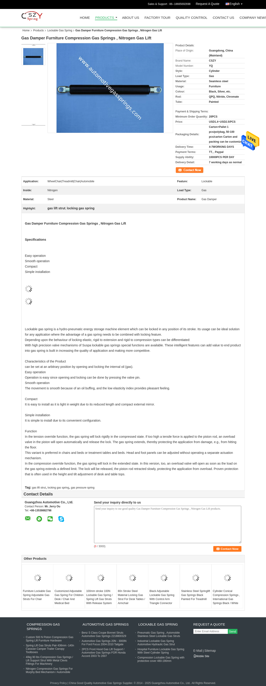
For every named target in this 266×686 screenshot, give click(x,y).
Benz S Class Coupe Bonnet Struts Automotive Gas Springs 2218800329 (104, 634)
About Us (130, 17)
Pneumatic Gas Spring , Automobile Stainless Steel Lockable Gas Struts (159, 634)
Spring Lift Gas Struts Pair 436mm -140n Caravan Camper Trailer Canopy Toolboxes (50, 649)
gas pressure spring (82, 487)
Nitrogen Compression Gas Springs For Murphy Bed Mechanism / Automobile (49, 670)
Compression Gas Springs (43, 626)
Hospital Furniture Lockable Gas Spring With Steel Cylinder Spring (161, 651)
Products (104, 17)
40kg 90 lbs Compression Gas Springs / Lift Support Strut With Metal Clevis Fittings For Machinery (49, 660)
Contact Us (223, 17)
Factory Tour (157, 17)
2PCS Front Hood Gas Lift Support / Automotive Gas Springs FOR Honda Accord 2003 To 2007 (104, 653)
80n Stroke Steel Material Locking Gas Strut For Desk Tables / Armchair (131, 597)
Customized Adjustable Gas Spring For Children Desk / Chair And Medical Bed (68, 597)
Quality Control (191, 17)
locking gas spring (58, 487)
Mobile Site (201, 656)
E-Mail (197, 650)
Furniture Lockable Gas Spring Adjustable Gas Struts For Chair (37, 595)
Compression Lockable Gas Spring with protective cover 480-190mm (161, 659)
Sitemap (210, 650)
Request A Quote (207, 4)
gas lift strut (39, 487)
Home (85, 17)
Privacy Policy (58, 683)
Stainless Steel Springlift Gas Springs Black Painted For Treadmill (195, 595)
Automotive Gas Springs (106, 624)
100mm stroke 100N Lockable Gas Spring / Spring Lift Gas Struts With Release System (99, 597)
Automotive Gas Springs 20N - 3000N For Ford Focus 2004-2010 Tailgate (104, 642)
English (237, 3)
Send (232, 631)
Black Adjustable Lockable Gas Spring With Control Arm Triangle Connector (161, 597)
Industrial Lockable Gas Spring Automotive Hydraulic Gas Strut (156, 642)
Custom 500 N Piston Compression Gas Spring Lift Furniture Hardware (49, 639)
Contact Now (183, 169)
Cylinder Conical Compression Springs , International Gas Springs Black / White (226, 597)
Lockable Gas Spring (59, 30)
